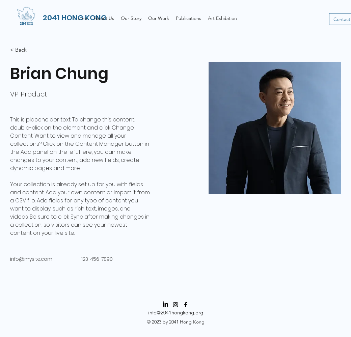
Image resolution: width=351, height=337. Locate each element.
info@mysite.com (31, 259)
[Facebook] (185, 304)
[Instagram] (175, 304)
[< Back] (23, 50)
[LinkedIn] (165, 304)
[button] (158, 18)
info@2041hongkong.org (175, 312)
